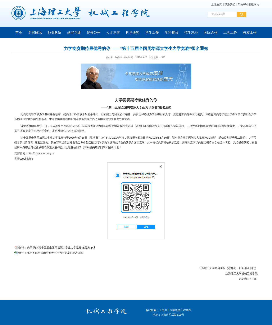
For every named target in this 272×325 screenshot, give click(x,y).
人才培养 (113, 32)
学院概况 (35, 32)
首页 (18, 32)
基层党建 (74, 32)
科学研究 (132, 32)
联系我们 (229, 4)
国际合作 (211, 32)
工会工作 (230, 32)
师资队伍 (54, 32)
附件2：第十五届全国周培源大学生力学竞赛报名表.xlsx (50, 252)
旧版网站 (253, 4)
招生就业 (191, 32)
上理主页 (216, 4)
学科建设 (172, 32)
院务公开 (93, 32)
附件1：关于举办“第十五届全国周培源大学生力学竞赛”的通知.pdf (56, 247)
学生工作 (152, 32)
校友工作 (250, 32)
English (242, 4)
